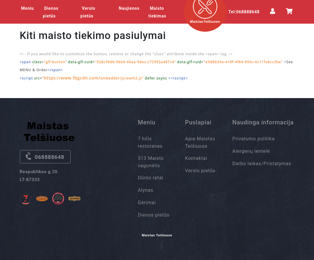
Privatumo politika (253, 139)
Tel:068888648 (244, 11)
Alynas (146, 190)
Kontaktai (196, 158)
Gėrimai (147, 202)
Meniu (27, 8)
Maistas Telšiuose (157, 235)
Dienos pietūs (50, 12)
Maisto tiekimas (157, 12)
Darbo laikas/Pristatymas (261, 163)
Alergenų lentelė (251, 151)
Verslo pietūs (87, 12)
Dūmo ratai (150, 178)
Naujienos (129, 8)
